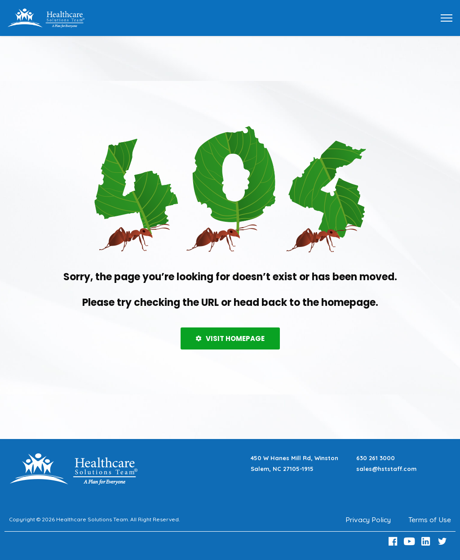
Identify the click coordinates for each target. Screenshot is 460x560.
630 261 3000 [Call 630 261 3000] (375, 457)
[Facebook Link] (394, 541)
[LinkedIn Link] (427, 541)
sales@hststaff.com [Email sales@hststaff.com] (386, 468)
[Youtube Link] (410, 541)
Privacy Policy (368, 519)
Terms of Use (429, 519)
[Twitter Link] (443, 541)
